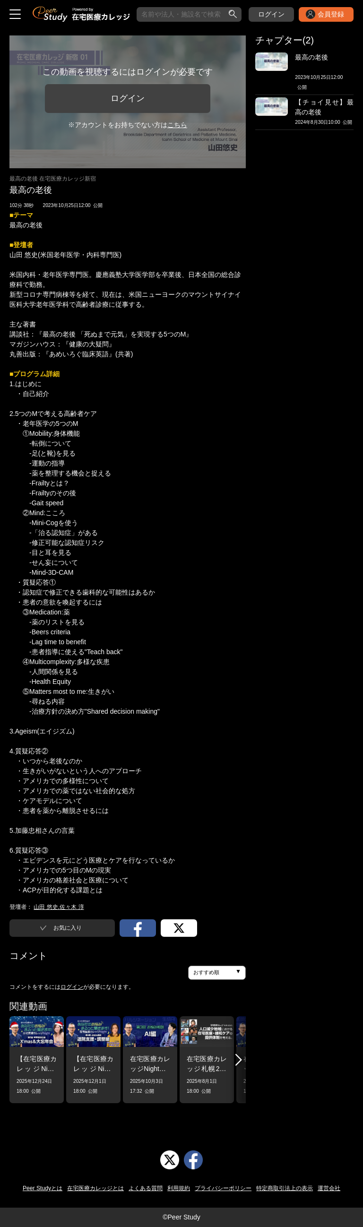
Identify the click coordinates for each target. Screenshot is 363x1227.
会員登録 (331, 14)
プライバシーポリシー (223, 1188)
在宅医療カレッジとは (95, 1188)
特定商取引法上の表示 (284, 1188)
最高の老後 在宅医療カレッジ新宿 (52, 178)
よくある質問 (146, 1188)
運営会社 (329, 1188)
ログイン (271, 14)
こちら (177, 125)
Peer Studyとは (42, 1188)
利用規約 (178, 1188)
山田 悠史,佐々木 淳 (59, 907)
